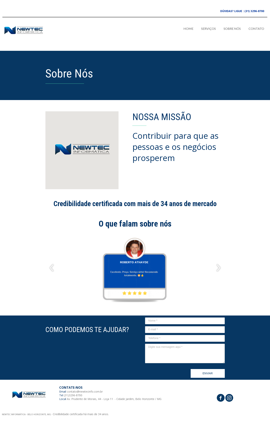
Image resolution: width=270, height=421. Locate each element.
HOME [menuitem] (188, 28)
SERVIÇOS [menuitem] (208, 28)
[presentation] (51, 268)
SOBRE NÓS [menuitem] (232, 28)
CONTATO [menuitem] (256, 28)
